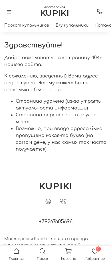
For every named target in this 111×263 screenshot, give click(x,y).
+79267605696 (55, 221)
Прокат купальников (26, 25)
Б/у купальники (72, 25)
